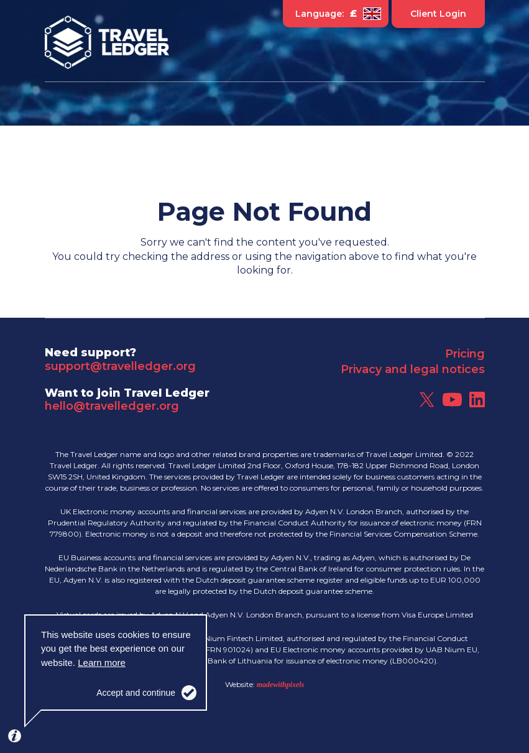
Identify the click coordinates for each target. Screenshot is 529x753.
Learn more (102, 662)
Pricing (465, 354)
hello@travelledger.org (112, 406)
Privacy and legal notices (413, 369)
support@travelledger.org (120, 366)
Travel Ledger (107, 42)
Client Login (438, 13)
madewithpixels (281, 684)
